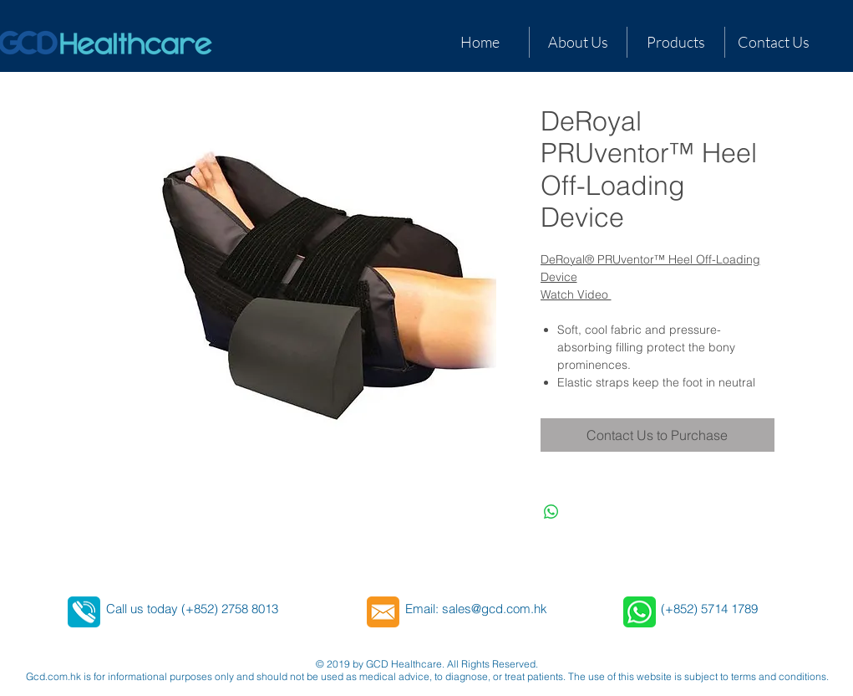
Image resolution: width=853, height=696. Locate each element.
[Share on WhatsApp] (551, 512)
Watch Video (576, 294)
